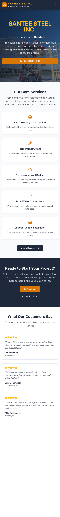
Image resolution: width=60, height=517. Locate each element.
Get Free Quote (30, 289)
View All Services (30, 248)
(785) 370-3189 (30, 296)
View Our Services (30, 68)
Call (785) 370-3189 (30, 61)
